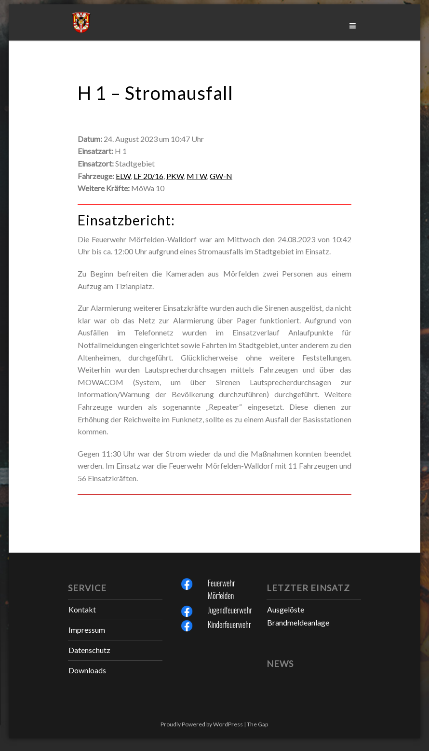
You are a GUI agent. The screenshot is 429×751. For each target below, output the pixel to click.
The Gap (257, 724)
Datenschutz (89, 649)
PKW (175, 176)
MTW (197, 176)
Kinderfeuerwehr (229, 624)
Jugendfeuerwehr (230, 610)
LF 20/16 (148, 176)
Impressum (86, 629)
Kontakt (82, 609)
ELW (123, 176)
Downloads (87, 670)
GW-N (221, 176)
